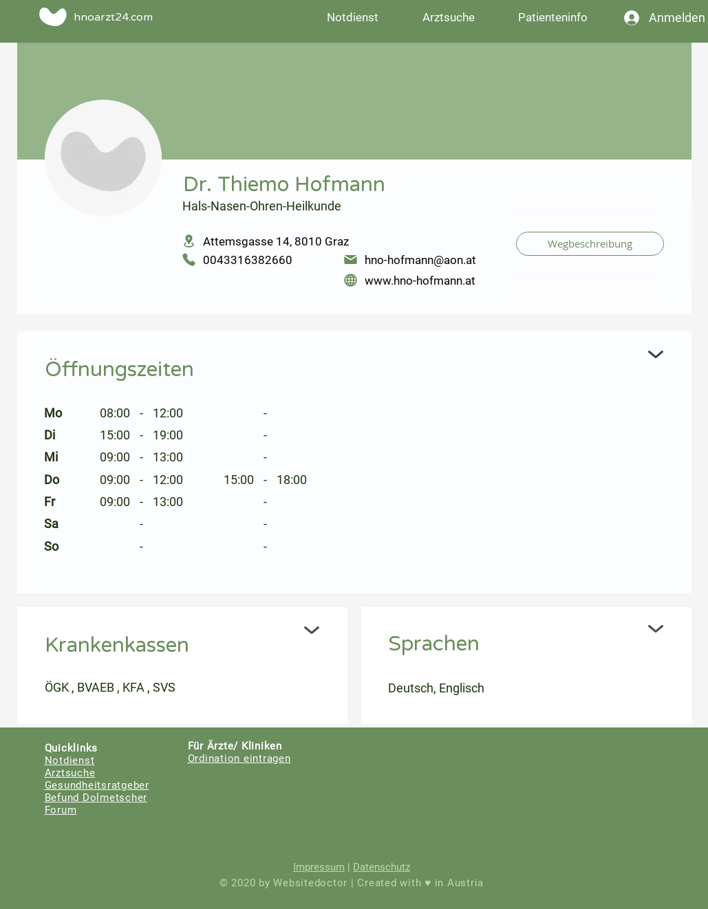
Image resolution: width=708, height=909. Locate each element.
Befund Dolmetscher (96, 797)
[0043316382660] (256, 259)
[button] (553, 17)
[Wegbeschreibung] (590, 244)
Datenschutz (381, 867)
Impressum (319, 867)
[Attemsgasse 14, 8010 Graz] (339, 241)
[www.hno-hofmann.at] (422, 280)
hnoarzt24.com (113, 17)
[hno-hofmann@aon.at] (422, 259)
